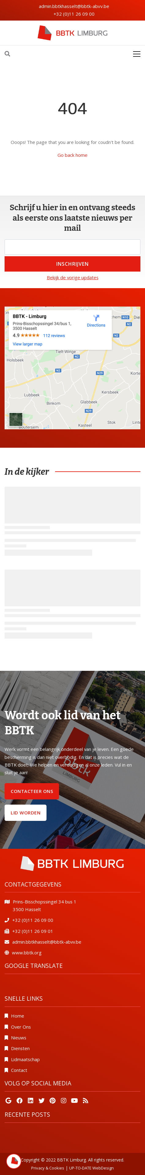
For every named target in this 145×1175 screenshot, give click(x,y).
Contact (19, 1070)
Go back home (72, 155)
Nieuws (18, 1037)
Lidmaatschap (25, 1059)
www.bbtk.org (27, 952)
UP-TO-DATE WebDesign (91, 1168)
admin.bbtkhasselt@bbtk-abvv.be (74, 6)
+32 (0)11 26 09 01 (32, 931)
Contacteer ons (32, 791)
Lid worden (25, 813)
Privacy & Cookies (47, 1168)
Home (17, 1016)
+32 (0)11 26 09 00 (74, 14)
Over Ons (21, 1027)
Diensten (20, 1048)
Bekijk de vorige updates (73, 277)
